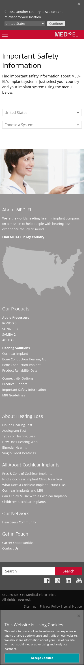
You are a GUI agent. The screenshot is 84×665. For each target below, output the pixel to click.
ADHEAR (8, 340)
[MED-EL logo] (66, 34)
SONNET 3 (10, 329)
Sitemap (30, 606)
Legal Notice (72, 606)
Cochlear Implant (15, 353)
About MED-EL (17, 210)
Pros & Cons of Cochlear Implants (27, 473)
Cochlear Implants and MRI (22, 490)
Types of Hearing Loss (18, 436)
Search (68, 571)
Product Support (14, 384)
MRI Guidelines (13, 395)
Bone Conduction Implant (21, 365)
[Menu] (5, 34)
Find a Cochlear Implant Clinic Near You (32, 479)
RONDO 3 (9, 323)
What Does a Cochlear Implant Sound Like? (34, 485)
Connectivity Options (17, 378)
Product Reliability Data (19, 370)
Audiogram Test (14, 430)
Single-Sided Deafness (19, 453)
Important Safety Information (24, 389)
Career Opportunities (18, 543)
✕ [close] (78, 4)
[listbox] (42, 112)
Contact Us (10, 548)
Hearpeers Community (19, 522)
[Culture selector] (24, 23)
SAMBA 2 (9, 334)
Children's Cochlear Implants (24, 502)
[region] (42, 637)
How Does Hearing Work (20, 442)
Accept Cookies (42, 658)
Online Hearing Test (17, 425)
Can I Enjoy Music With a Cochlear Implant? (34, 496)
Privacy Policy (50, 606)
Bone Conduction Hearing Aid (24, 359)
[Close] (79, 616)
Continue (56, 23)
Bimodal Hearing (14, 447)
